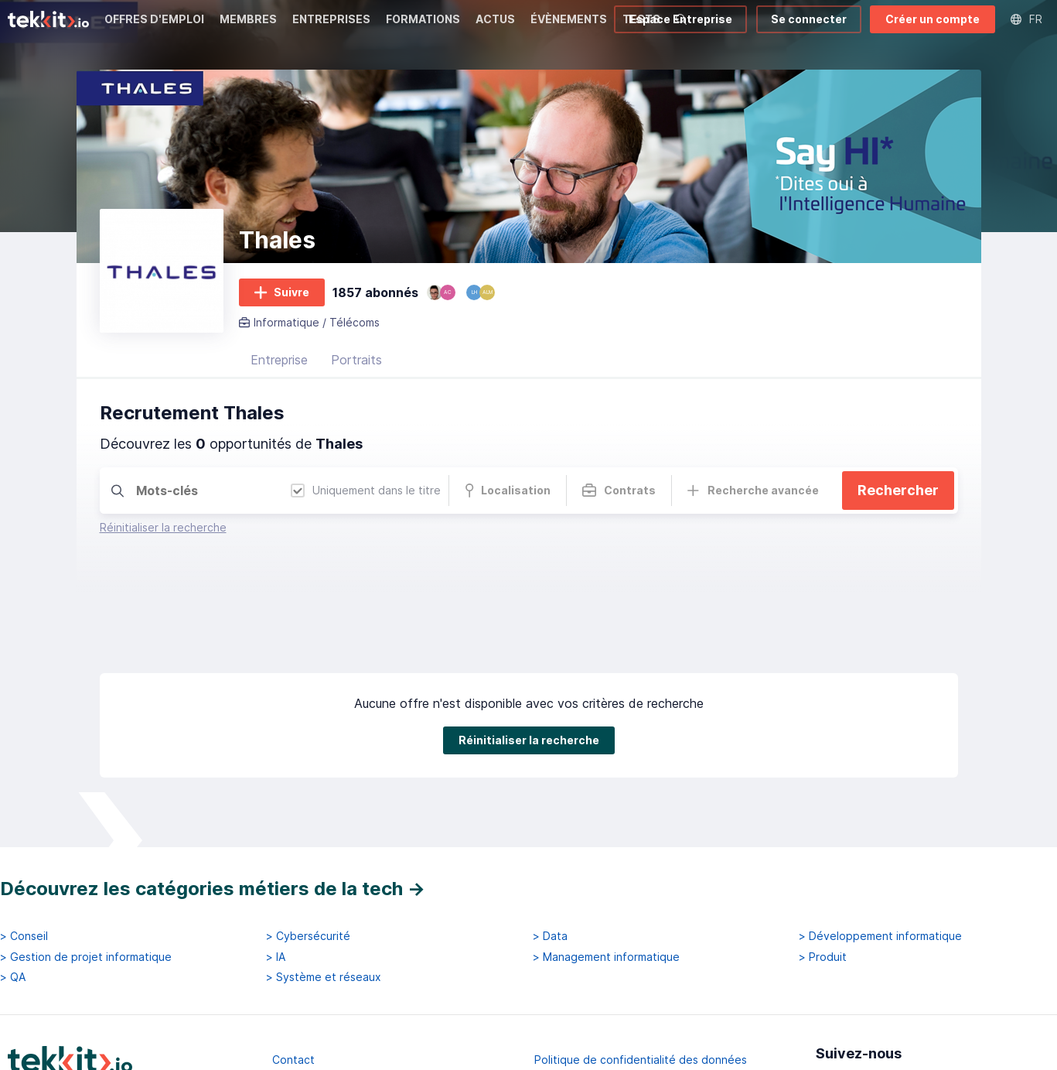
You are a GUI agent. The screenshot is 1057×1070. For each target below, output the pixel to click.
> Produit (823, 879)
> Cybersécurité (308, 859)
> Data (550, 859)
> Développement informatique (880, 859)
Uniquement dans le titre (366, 490)
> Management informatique (606, 879)
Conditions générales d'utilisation (620, 1010)
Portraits (356, 359)
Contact (293, 982)
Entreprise (279, 359)
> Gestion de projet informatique (86, 879)
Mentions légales (316, 1010)
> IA (275, 879)
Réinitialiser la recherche (163, 527)
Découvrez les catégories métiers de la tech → (212, 811)
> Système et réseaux (323, 900)
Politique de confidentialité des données (640, 982)
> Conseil (24, 859)
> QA (13, 900)
